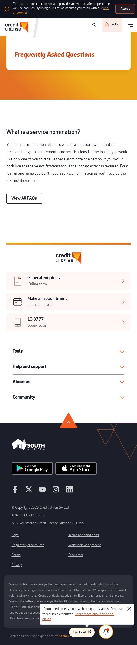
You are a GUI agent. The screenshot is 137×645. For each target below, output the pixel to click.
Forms (16, 555)
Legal (15, 535)
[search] (93, 25)
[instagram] (56, 491)
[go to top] (68, 420)
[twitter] (28, 491)
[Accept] (125, 9)
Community (24, 397)
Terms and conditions (83, 535)
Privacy (17, 565)
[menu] (129, 25)
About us (21, 381)
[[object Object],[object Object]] (68, 281)
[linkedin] (69, 491)
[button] (68, 351)
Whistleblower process (84, 545)
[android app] (32, 470)
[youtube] (42, 491)
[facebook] (15, 491)
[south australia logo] (28, 448)
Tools (18, 351)
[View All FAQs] (24, 198)
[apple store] (76, 470)
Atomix (64, 636)
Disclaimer (75, 555)
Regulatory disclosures (28, 545)
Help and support (29, 366)
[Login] (112, 24)
